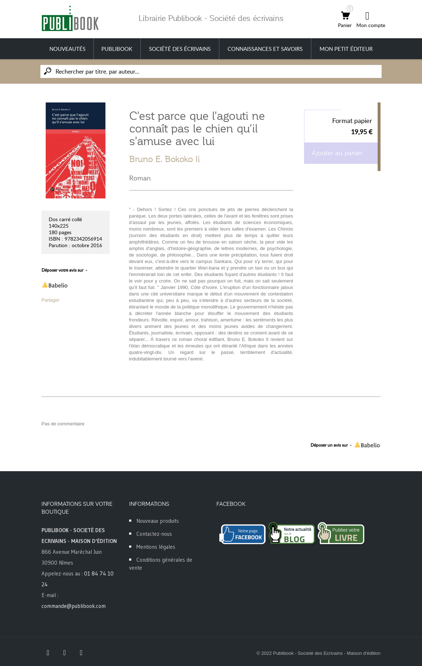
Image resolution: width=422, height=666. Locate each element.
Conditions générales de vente (160, 563)
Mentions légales (155, 546)
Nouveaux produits (157, 520)
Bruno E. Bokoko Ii (164, 159)
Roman (140, 178)
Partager (50, 300)
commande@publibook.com (73, 606)
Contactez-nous (154, 533)
